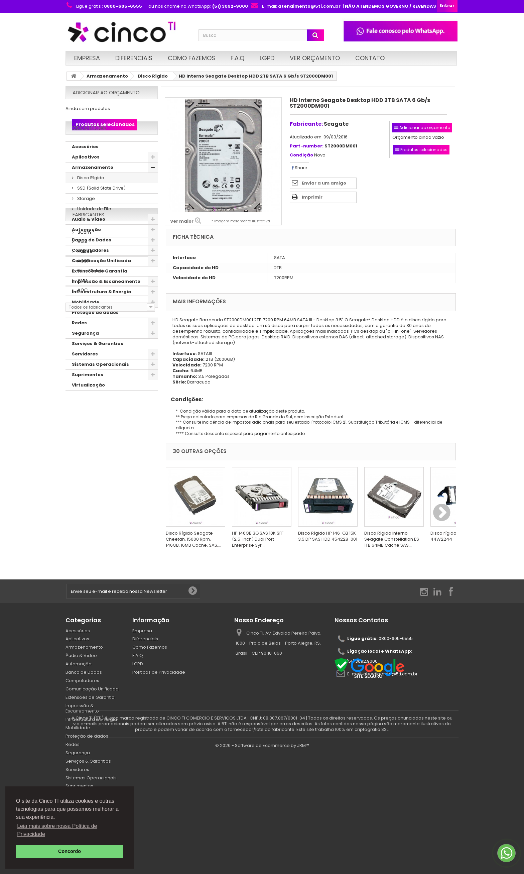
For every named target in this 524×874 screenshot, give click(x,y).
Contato (370, 58)
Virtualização (88, 404)
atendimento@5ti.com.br (390, 674)
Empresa (87, 58)
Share (299, 168)
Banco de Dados (91, 259)
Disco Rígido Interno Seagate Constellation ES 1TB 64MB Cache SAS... (391, 539)
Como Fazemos (191, 58)
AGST (83, 470)
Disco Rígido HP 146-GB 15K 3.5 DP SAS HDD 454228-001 (327, 536)
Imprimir (312, 197)
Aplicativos (86, 176)
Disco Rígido (153, 76)
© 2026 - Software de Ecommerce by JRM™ (262, 866)
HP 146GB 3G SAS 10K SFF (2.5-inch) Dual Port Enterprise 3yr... (257, 539)
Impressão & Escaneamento (106, 300)
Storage (85, 217)
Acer (82, 451)
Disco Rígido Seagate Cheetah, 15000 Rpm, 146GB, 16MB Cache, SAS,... (193, 539)
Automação (86, 248)
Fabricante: (306, 124)
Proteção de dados (95, 331)
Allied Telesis (91, 480)
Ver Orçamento (315, 58)
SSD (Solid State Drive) (101, 207)
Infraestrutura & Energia (101, 311)
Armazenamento (107, 76)
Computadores (90, 269)
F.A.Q (237, 58)
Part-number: (306, 146)
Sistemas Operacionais (100, 383)
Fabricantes (88, 426)
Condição (301, 155)
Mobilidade (85, 321)
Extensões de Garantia (99, 290)
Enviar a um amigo (324, 183)
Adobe (85, 460)
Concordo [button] (69, 851)
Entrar (446, 5)
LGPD (267, 58)
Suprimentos (87, 394)
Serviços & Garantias (97, 362)
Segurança (85, 352)
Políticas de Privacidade (158, 672)
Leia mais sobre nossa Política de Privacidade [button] (57, 830)
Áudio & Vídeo (88, 238)
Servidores (85, 373)
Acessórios (85, 165)
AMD (82, 489)
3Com (84, 441)
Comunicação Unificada (101, 280)
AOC (82, 499)
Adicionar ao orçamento (106, 92)
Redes (79, 342)
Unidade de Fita (93, 228)
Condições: (184, 399)
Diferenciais (133, 58)
